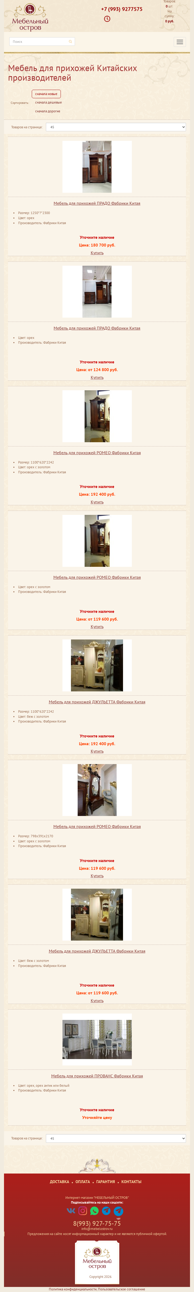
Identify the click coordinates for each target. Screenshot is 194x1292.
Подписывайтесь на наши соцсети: (97, 1202)
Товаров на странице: (27, 127)
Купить (97, 252)
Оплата (83, 1181)
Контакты (131, 1181)
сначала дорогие (47, 111)
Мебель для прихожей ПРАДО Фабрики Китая (97, 203)
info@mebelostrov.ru (97, 1229)
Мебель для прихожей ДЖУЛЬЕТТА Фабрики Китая (97, 701)
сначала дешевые (48, 102)
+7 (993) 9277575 (121, 9)
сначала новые (46, 94)
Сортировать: (20, 103)
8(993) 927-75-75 (97, 1223)
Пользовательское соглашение (121, 1289)
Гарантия (105, 1181)
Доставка (59, 1181)
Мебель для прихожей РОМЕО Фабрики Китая (97, 452)
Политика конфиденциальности (73, 1289)
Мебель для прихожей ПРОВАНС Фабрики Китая (97, 1075)
